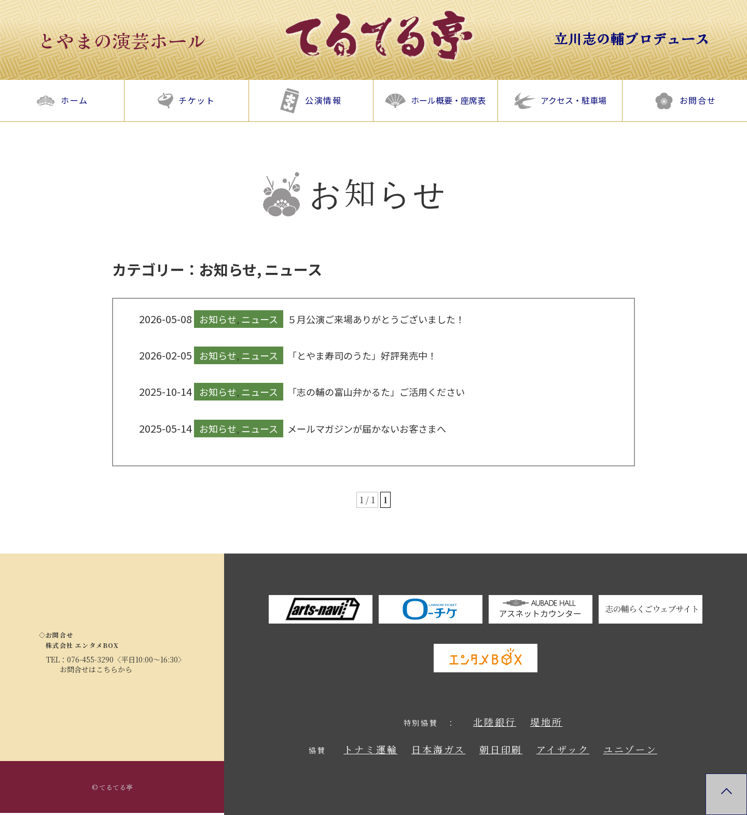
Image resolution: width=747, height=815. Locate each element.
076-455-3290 (90, 659)
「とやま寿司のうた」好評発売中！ (362, 355)
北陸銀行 (494, 721)
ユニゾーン (630, 749)
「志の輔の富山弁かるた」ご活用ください (376, 391)
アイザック (562, 749)
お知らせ (228, 269)
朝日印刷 (500, 749)
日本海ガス (438, 749)
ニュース (293, 269)
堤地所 (546, 721)
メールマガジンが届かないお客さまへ (366, 428)
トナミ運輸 (370, 749)
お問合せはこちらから (96, 669)
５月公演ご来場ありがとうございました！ (376, 319)
